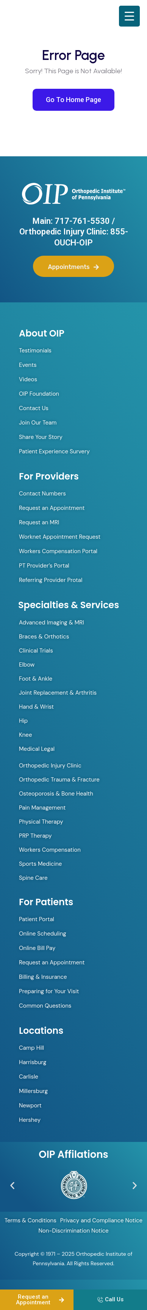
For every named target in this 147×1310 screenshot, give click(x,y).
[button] (12, 1185)
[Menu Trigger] (129, 16)
